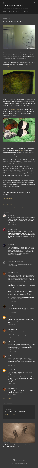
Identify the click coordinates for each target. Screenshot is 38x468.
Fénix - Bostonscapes (14, 261)
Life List (20, 11)
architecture (9, 207)
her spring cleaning (14, 109)
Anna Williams (23, 463)
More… (26, 11)
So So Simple (11, 370)
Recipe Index (12, 11)
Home (5, 11)
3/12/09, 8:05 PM (12, 394)
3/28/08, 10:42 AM (12, 268)
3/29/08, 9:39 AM (12, 301)
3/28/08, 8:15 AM (12, 257)
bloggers (15, 207)
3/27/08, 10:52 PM (12, 224)
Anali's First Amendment (13, 6)
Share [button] (4, 204)
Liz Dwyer (11, 229)
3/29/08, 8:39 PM (12, 312)
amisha (10, 317)
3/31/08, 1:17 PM (11, 337)
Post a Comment (7, 398)
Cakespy (10, 215)
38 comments (12, 414)
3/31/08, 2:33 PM (12, 351)
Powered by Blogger (19, 460)
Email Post (9, 204)
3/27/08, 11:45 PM (12, 240)
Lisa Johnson (11, 272)
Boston (19, 207)
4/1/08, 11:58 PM (11, 365)
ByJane (10, 342)
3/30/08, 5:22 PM (12, 324)
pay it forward (24, 207)
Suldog (10, 244)
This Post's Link (7, 198)
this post (20, 150)
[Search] (34, 2)
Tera (9, 306)
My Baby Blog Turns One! (16, 411)
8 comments (10, 449)
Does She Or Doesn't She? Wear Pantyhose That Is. (16, 446)
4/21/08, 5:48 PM (12, 383)
